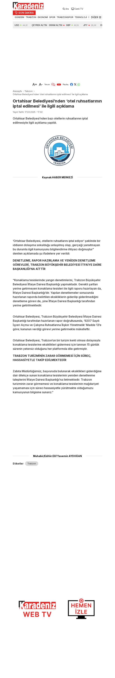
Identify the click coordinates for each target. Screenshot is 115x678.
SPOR (52, 17)
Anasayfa (17, 91)
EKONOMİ (43, 17)
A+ (34, 84)
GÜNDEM (19, 17)
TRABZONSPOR (65, 17)
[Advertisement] (57, 54)
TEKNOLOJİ (81, 17)
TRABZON (31, 17)
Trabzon (29, 91)
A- (41, 84)
